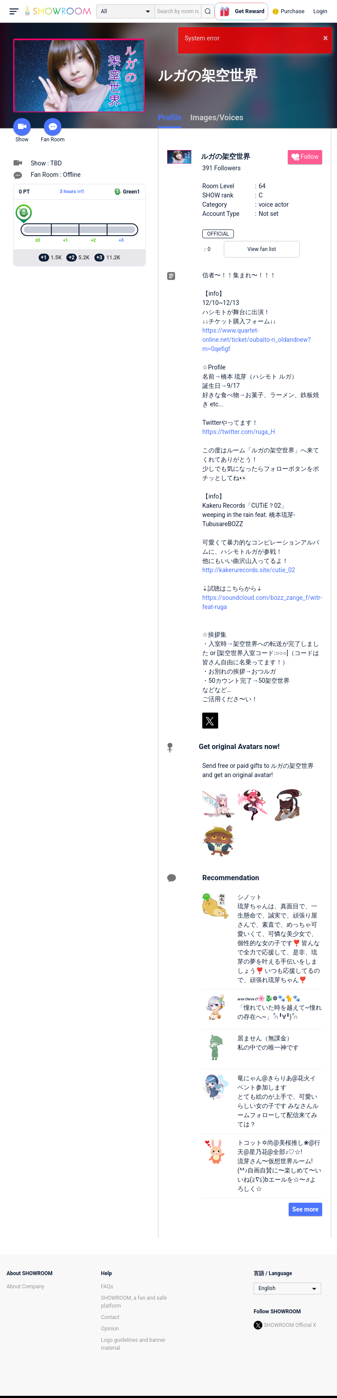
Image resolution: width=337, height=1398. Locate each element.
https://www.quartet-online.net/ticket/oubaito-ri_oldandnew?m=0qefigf (256, 339)
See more (305, 1209)
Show (22, 130)
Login (320, 11)
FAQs (107, 1286)
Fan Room (53, 130)
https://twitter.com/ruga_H (238, 431)
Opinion (110, 1329)
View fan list (261, 249)
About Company (25, 1286)
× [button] (325, 37)
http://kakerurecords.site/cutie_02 (248, 570)
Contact (110, 1317)
